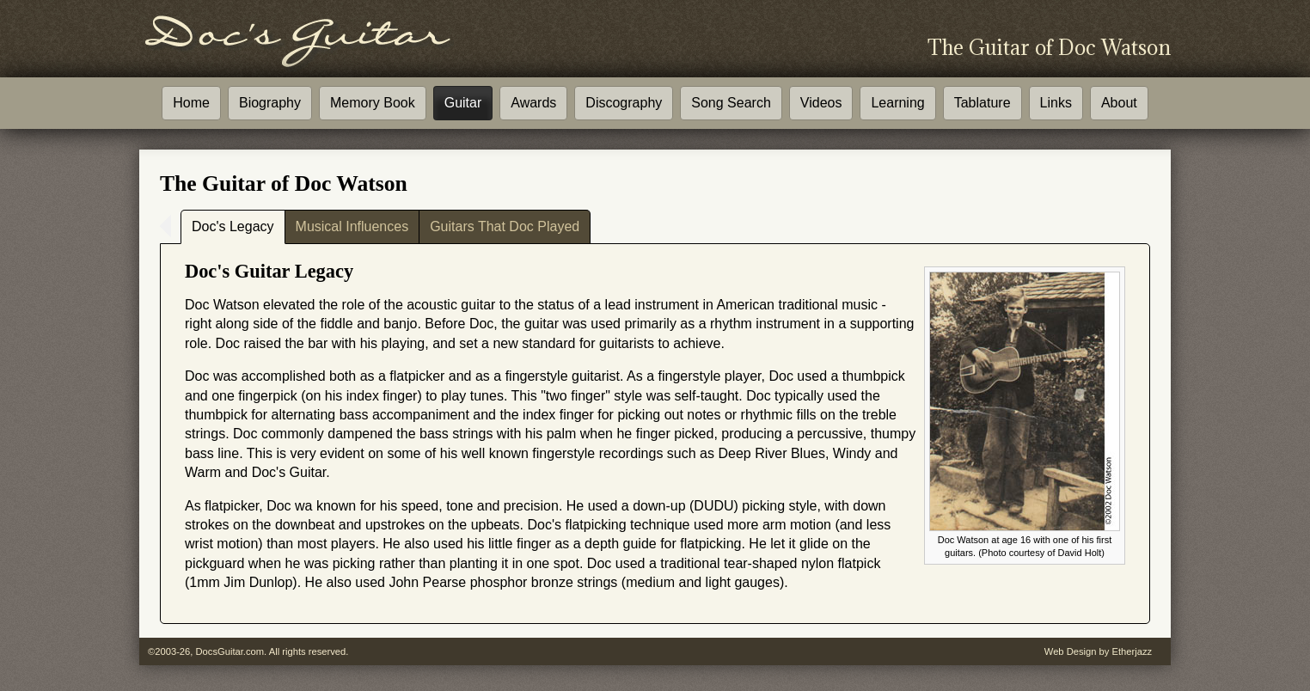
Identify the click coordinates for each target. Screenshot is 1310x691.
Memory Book (372, 102)
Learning (897, 102)
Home (191, 102)
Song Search (731, 102)
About (1119, 102)
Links (1056, 102)
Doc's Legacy (233, 226)
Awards (533, 102)
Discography (623, 102)
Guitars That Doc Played (504, 226)
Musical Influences (352, 226)
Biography (270, 102)
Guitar (463, 102)
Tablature (982, 102)
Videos (821, 102)
